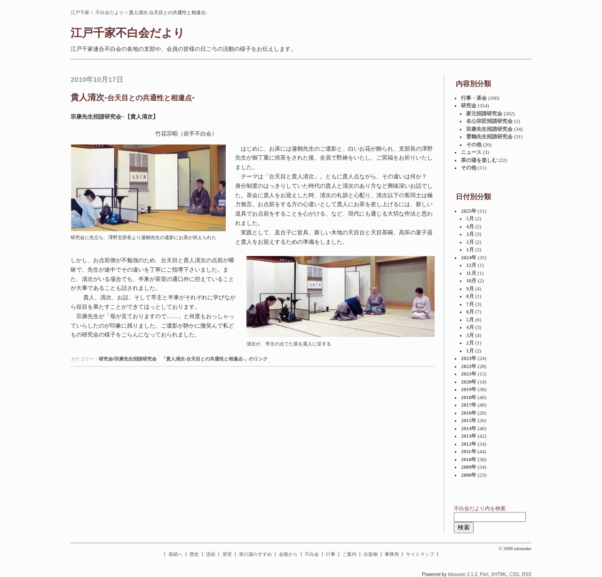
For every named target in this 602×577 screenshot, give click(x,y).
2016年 (468, 413)
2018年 (468, 397)
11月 (471, 273)
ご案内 (349, 554)
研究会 (468, 105)
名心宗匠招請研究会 (489, 121)
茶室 (227, 554)
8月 (470, 296)
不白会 (312, 554)
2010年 (468, 459)
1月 (470, 249)
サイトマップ (420, 554)
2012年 (468, 444)
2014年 (468, 428)
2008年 (468, 475)
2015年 (468, 420)
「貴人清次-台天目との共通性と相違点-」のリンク (214, 358)
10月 (471, 280)
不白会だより (109, 12)
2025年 (468, 211)
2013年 (468, 436)
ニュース (471, 152)
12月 (471, 265)
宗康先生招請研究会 (489, 129)
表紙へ (175, 554)
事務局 (392, 554)
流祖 (210, 554)
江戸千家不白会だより (128, 33)
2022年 (468, 366)
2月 (470, 242)
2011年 (468, 451)
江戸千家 (80, 12)
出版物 (371, 554)
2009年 (468, 467)
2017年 (468, 405)
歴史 (194, 554)
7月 (470, 304)
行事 (330, 554)
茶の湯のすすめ (255, 554)
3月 (470, 234)
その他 (474, 144)
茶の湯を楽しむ (479, 160)
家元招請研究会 (484, 113)
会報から (288, 554)
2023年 (468, 358)
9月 (470, 288)
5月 (470, 218)
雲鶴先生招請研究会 (489, 136)
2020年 (468, 382)
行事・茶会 (474, 98)
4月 (470, 226)
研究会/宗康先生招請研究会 (128, 358)
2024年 (468, 257)
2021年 (468, 374)
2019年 (468, 389)
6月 (470, 311)
